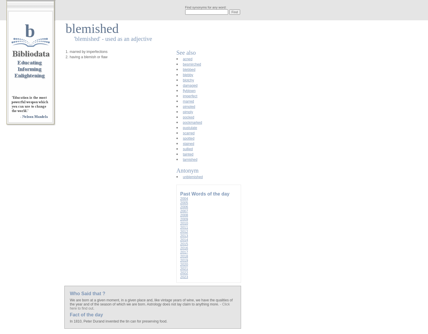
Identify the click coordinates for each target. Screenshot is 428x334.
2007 (184, 211)
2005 (184, 203)
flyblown (189, 91)
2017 (184, 252)
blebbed (189, 70)
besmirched (192, 64)
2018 (184, 256)
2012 (184, 232)
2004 (184, 199)
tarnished (190, 160)
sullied (188, 149)
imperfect (190, 96)
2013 (184, 236)
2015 (184, 244)
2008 (184, 215)
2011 (184, 228)
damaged (190, 86)
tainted (188, 154)
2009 (184, 219)
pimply (188, 112)
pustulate (190, 128)
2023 (184, 277)
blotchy (188, 80)
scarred (189, 133)
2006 (184, 207)
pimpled (189, 107)
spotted (188, 138)
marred (188, 101)
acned (188, 59)
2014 (184, 240)
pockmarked (192, 123)
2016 (184, 248)
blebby (188, 75)
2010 (184, 223)
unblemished (193, 177)
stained (188, 144)
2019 (184, 260)
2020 (184, 265)
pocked (188, 117)
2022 (184, 273)
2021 (184, 269)
